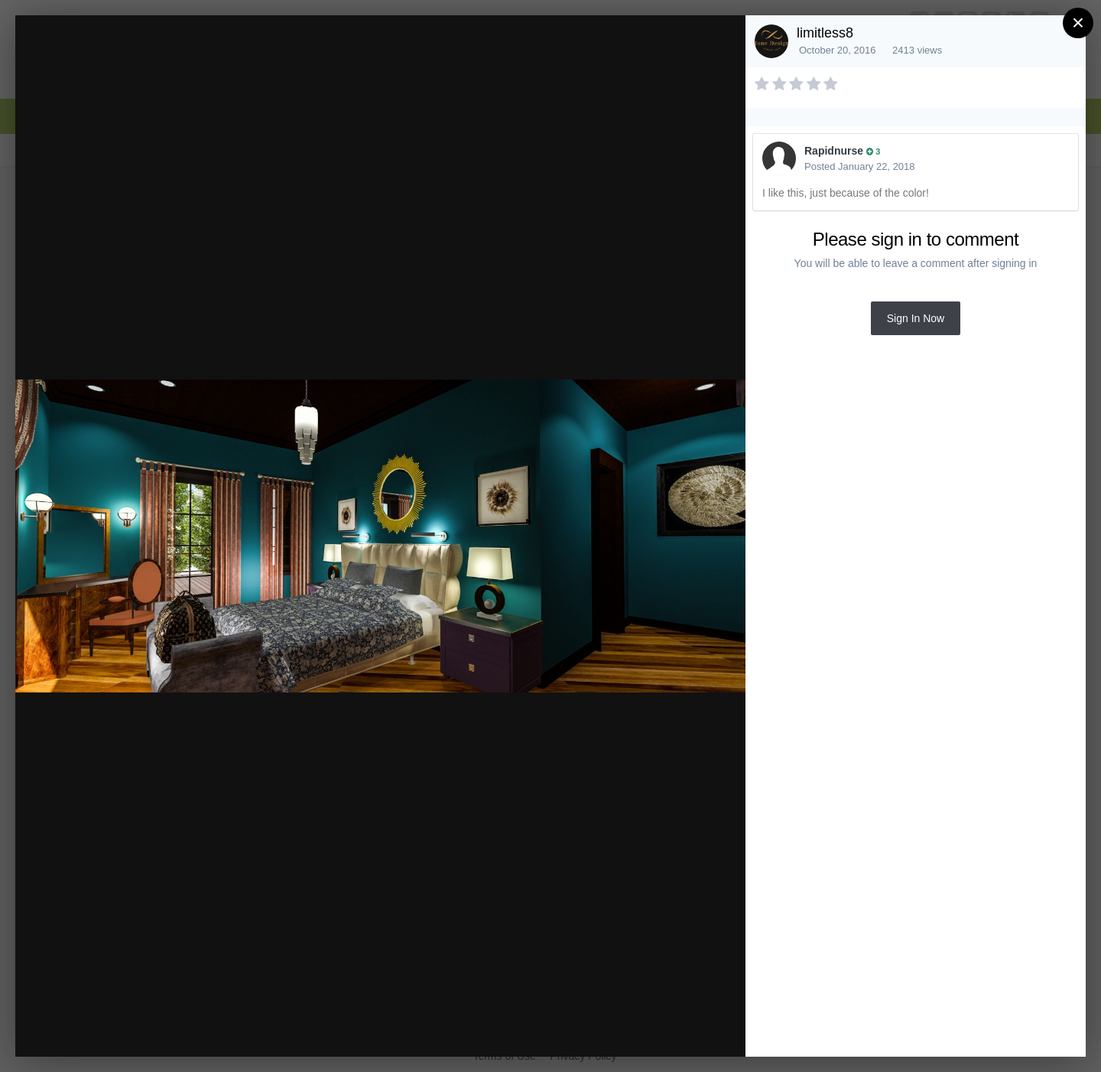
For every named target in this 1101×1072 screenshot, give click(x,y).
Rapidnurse (833, 151)
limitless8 (825, 33)
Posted (859, 166)
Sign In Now (915, 318)
